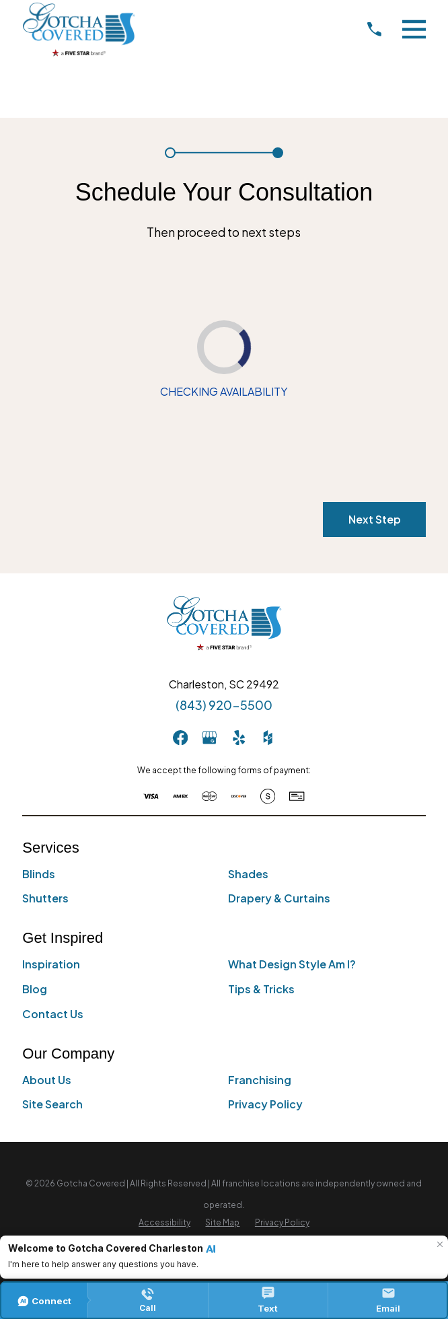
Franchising (259, 1080)
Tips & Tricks (261, 989)
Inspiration (51, 965)
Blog (34, 989)
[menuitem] (164, 1223)
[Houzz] (267, 737)
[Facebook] (180, 737)
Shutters (45, 899)
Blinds (38, 874)
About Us (46, 1080)
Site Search (52, 1105)
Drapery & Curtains (279, 899)
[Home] (78, 29)
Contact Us (52, 1014)
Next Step (374, 519)
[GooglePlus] (209, 737)
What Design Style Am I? (292, 965)
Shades (248, 874)
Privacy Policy (265, 1105)
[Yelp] (238, 737)
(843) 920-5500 (224, 705)
